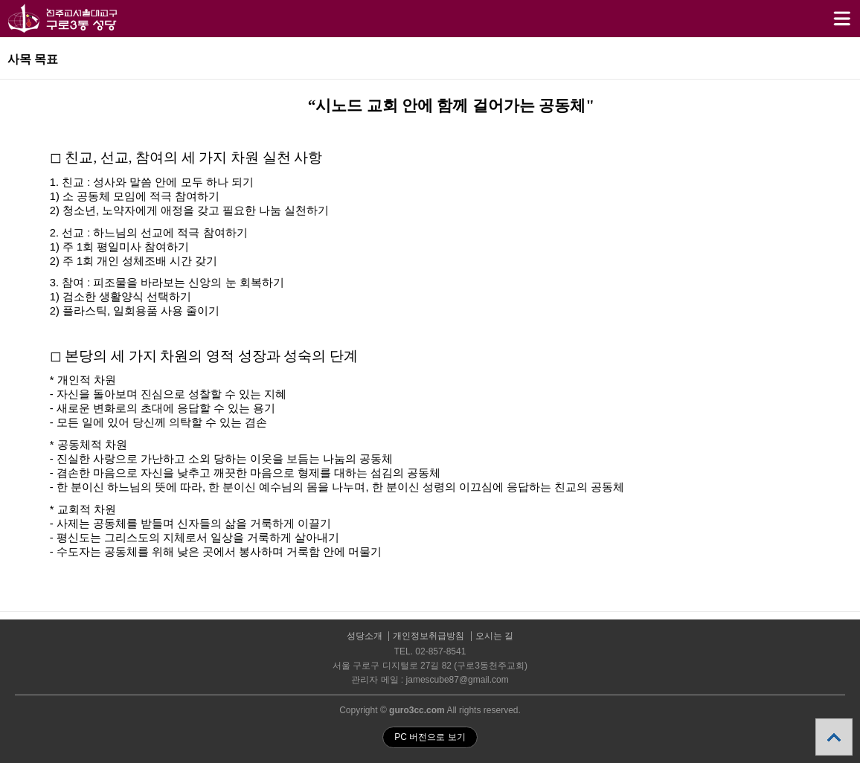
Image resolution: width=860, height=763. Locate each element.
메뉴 (823, 12)
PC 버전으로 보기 (429, 737)
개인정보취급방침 (428, 636)
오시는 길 (494, 636)
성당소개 (364, 636)
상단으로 (834, 737)
